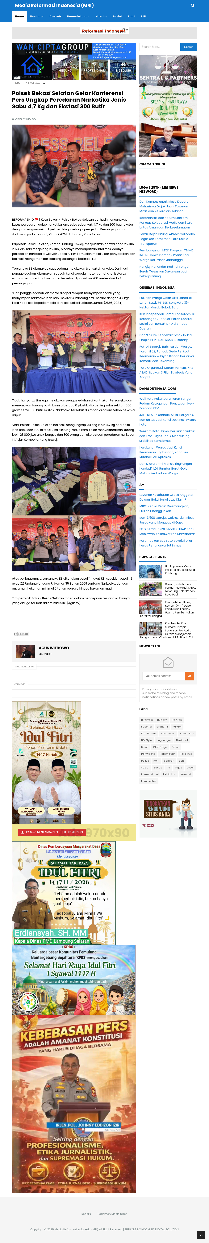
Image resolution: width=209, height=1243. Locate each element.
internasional (150, 774)
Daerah (177, 720)
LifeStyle (146, 740)
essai (190, 767)
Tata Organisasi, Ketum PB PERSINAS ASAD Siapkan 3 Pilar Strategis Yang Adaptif (166, 372)
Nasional (182, 740)
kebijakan (169, 774)
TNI (168, 767)
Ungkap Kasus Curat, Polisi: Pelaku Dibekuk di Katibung (180, 569)
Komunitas (187, 733)
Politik (145, 761)
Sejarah (169, 761)
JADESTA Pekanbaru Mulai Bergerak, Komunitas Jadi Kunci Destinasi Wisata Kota (167, 420)
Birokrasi (147, 720)
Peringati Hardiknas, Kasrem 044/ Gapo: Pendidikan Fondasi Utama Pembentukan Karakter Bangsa (167, 609)
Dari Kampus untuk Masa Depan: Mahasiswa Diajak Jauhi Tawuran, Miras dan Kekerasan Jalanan (164, 206)
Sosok (158, 767)
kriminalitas (149, 781)
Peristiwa (186, 754)
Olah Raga (160, 747)
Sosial (145, 767)
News (144, 747)
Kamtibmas (149, 733)
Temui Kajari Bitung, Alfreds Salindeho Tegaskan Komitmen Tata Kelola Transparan (167, 239)
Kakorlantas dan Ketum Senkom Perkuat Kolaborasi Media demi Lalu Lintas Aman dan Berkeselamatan (165, 223)
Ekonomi (162, 726)
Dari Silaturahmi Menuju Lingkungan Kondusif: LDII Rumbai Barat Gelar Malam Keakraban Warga (165, 469)
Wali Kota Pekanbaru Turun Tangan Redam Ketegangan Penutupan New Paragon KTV (166, 403)
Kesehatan (168, 733)
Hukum (177, 726)
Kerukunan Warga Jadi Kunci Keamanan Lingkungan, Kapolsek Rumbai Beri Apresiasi (163, 452)
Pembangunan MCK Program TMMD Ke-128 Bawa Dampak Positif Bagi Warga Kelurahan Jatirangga (166, 255)
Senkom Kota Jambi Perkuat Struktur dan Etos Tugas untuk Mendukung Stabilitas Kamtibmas (167, 436)
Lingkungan (164, 740)
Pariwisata (148, 754)
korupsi (186, 774)
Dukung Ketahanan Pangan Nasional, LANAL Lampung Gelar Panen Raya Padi (180, 589)
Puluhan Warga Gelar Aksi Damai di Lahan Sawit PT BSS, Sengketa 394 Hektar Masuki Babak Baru (165, 303)
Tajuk (178, 767)
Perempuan (168, 754)
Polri (156, 761)
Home (17, 83)
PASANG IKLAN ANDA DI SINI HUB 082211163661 (54, 832)
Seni (182, 761)
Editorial (146, 726)
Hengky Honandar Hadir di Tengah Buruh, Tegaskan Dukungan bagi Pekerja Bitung (164, 271)
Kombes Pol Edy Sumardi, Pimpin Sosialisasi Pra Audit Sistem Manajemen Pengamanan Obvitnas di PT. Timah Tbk (167, 630)
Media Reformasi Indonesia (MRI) (76, 1229)
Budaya (162, 720)
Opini (175, 747)
